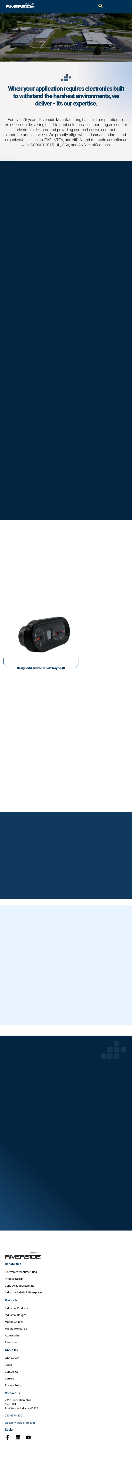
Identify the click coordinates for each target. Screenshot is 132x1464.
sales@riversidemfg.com (20, 1422)
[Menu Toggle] (122, 6)
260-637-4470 (13, 1415)
